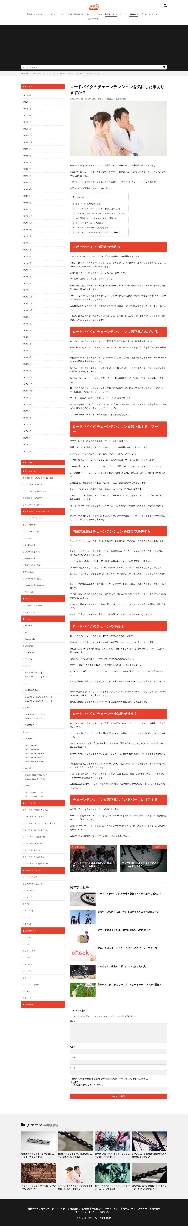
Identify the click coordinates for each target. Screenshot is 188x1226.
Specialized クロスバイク (37, 767)
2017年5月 (27, 421)
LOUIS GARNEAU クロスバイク (40, 690)
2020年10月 (27, 148)
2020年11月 (27, 142)
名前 (72, 1046)
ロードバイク (96, 14)
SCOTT (28, 724)
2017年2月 (27, 440)
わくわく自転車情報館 (101, 1217)
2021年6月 (27, 95)
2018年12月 (27, 294)
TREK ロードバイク (35, 788)
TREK (27, 777)
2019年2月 (27, 281)
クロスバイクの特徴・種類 (35, 487)
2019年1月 (27, 288)
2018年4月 (27, 348)
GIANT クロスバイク (35, 666)
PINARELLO (29, 718)
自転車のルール (31, 553)
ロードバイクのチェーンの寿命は (87, 222)
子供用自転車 (30, 540)
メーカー (123, 14)
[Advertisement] (94, 45)
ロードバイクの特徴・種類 (35, 828)
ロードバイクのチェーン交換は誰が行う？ (91, 227)
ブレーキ (28, 967)
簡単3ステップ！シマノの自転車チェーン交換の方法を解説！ (75, 1154)
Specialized (29, 760)
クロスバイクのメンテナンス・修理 (39, 473)
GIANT (27, 659)
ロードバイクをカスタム (34, 848)
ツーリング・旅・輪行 (33, 513)
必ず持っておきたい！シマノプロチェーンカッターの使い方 (112, 1154)
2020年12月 (27, 135)
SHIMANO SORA (34, 750)
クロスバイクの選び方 (33, 493)
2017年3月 (27, 434)
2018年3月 (27, 354)
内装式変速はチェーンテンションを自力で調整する (94, 217)
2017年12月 (27, 374)
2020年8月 (27, 162)
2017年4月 (27, 427)
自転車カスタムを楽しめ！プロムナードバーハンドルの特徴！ (129, 984)
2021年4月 (27, 108)
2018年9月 (27, 314)
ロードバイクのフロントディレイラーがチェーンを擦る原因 (112, 1186)
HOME (25, 73)
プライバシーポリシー (150, 14)
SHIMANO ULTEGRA (35, 754)
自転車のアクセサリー (36, 14)
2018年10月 (27, 308)
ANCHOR (28, 620)
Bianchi (27, 626)
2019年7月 (27, 248)
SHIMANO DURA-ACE (36, 746)
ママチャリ (29, 593)
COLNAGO (29, 646)
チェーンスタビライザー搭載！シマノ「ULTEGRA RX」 (37, 1186)
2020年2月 (27, 201)
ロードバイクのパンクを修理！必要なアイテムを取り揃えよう (129, 893)
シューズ (28, 888)
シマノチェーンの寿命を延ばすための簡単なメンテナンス (149, 1154)
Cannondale (29, 639)
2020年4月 (27, 188)
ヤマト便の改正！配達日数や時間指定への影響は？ (123, 929)
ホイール (28, 987)
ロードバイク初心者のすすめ (36, 854)
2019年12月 (27, 215)
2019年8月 (27, 241)
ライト (27, 908)
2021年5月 (27, 102)
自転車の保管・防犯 (33, 560)
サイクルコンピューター (34, 874)
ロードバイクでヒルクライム (36, 801)
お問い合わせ (92, 18)
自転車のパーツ (111, 14)
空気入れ (28, 914)
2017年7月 (27, 407)
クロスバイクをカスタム (34, 500)
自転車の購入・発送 (33, 573)
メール (73, 1057)
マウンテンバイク (32, 527)
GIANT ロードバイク (35, 670)
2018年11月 (27, 301)
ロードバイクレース (33, 841)
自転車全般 (133, 14)
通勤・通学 (29, 586)
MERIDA (28, 701)
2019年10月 (27, 228)
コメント (73, 1020)
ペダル (27, 981)
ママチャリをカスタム (33, 606)
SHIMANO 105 (33, 738)
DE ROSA (28, 653)
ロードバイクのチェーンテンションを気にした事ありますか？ (78, 73)
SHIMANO (29, 731)
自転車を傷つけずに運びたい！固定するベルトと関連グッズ (128, 911)
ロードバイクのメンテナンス (36, 821)
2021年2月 (27, 122)
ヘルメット (29, 901)
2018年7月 (27, 328)
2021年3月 (27, 115)
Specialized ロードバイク (37, 771)
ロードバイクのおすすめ (34, 808)
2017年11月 (27, 381)
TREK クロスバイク (35, 784)
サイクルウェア (31, 868)
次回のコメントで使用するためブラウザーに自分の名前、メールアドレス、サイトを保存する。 (110, 1078)
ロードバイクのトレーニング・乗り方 (40, 815)
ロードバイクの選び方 (33, 835)
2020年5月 (27, 181)
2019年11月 (27, 221)
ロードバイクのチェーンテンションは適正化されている (96, 208)
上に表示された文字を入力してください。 (87, 1085)
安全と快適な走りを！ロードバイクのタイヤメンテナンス (127, 947)
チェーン (50, 73)
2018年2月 (27, 361)
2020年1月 (27, 208)
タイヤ (27, 947)
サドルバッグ (30, 881)
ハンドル (28, 961)
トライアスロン (31, 520)
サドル (27, 934)
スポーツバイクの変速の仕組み (86, 203)
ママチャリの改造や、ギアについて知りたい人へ (122, 965)
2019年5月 (27, 261)
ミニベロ (28, 533)
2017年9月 (27, 394)
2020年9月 (27, 155)
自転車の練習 (30, 566)
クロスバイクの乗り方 (33, 480)
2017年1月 (27, 447)
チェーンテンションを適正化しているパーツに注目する (96, 231)
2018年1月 (27, 367)
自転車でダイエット (33, 546)
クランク (28, 927)
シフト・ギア (30, 941)
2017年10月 (27, 387)
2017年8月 (27, 401)
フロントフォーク (32, 974)
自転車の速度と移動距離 (34, 580)
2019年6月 (27, 255)
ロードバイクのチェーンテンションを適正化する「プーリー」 (99, 213)
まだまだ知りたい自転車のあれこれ (74, 14)
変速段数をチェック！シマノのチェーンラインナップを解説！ (38, 1154)
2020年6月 (27, 175)
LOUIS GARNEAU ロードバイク (40, 694)
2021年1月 (27, 128)
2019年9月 (27, 235)
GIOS (27, 677)
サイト (72, 1067)
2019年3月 (27, 274)
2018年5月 (27, 341)
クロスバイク (52, 14)
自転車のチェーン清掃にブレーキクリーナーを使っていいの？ (149, 1186)
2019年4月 (27, 268)
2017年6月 (27, 414)
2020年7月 (27, 168)
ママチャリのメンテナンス (35, 600)
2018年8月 (27, 321)
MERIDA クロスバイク (36, 707)
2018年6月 (27, 334)
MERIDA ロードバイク (36, 711)
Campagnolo (30, 633)
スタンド (28, 894)
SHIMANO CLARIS (34, 742)
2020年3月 (27, 195)
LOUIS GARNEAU (32, 683)
